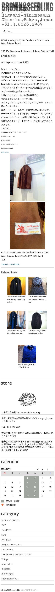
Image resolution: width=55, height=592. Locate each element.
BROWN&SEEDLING (10, 589)
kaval (3, 534)
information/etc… (9, 578)
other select (7, 564)
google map (47, 418)
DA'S (3, 525)
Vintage (6, 62)
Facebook (14, 264)
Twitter (4, 264)
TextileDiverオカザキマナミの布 (16, 554)
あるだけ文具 (7, 573)
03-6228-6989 (13, 426)
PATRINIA (6, 539)
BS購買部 (5, 569)
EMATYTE (6, 530)
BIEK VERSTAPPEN (10, 520)
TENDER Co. (7, 549)
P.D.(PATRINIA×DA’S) (11, 544)
